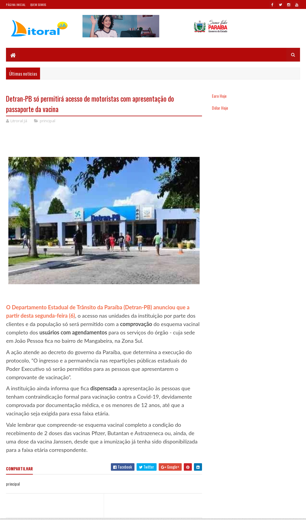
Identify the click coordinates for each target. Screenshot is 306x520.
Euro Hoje (219, 96)
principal (47, 120)
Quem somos (38, 4)
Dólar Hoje (220, 108)
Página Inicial (15, 4)
